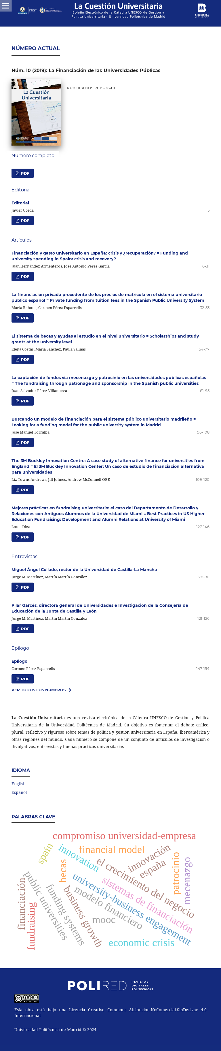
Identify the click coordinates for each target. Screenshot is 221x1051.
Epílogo (19, 661)
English (19, 783)
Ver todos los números (39, 690)
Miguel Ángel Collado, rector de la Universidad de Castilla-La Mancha (84, 569)
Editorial (20, 203)
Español (19, 792)
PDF (24, 173)
